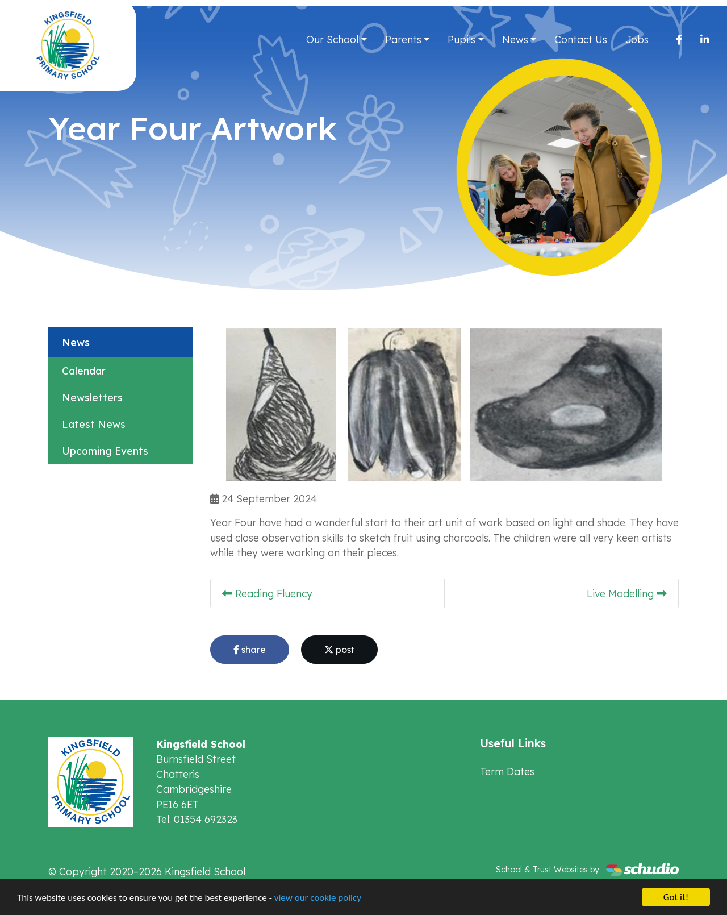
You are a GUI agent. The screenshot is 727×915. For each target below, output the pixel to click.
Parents (403, 39)
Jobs (637, 39)
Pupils (461, 39)
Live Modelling (627, 593)
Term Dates (507, 771)
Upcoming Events (105, 450)
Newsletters (92, 397)
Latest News (94, 424)
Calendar (84, 370)
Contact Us (580, 39)
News (515, 39)
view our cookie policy (317, 898)
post (339, 649)
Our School (332, 39)
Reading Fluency (267, 593)
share (249, 649)
